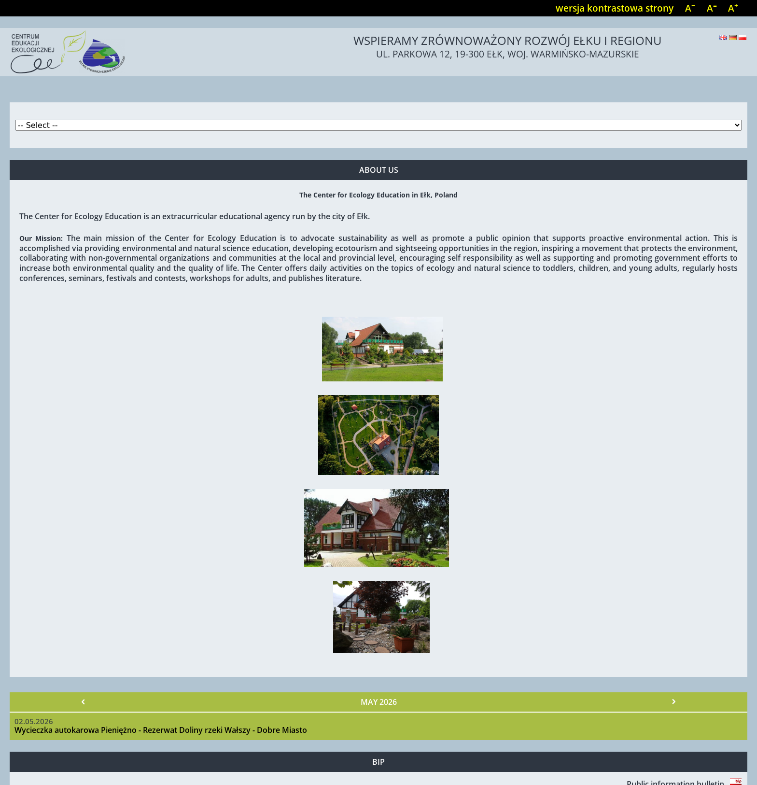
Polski (742, 37)
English (723, 37)
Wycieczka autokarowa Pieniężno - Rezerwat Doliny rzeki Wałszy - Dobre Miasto (160, 730)
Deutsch (733, 37)
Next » (673, 702)
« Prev (83, 702)
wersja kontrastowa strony (614, 8)
